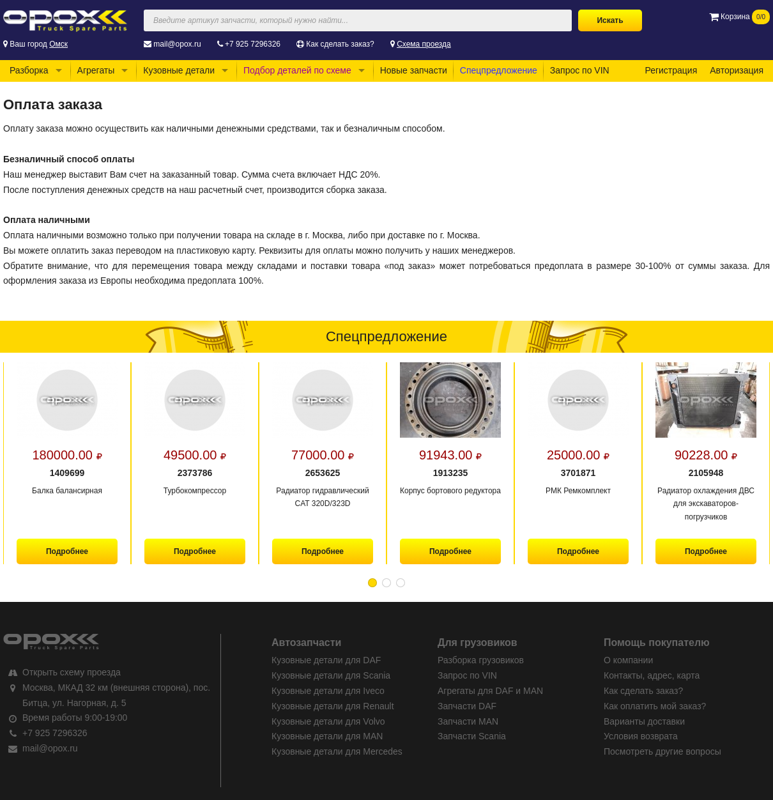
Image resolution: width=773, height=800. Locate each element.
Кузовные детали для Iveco (328, 691)
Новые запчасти (413, 70)
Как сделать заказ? (340, 44)
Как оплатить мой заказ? (655, 706)
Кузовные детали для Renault (333, 706)
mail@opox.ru (177, 44)
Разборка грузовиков (481, 660)
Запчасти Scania (472, 736)
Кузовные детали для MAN (327, 736)
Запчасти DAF (467, 706)
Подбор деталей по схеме (297, 70)
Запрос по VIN (579, 70)
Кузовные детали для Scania (331, 675)
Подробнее (67, 551)
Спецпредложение (498, 70)
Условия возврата (641, 736)
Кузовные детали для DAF (326, 660)
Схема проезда (424, 44)
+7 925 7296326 (252, 44)
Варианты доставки (644, 721)
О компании (628, 660)
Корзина (739, 16)
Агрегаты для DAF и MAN (490, 691)
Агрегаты (96, 70)
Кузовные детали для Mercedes (337, 751)
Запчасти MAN (468, 721)
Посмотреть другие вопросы (662, 751)
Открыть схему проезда (71, 672)
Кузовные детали (179, 70)
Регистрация (671, 70)
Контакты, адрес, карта (652, 675)
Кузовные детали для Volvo (328, 721)
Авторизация (736, 70)
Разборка (29, 70)
